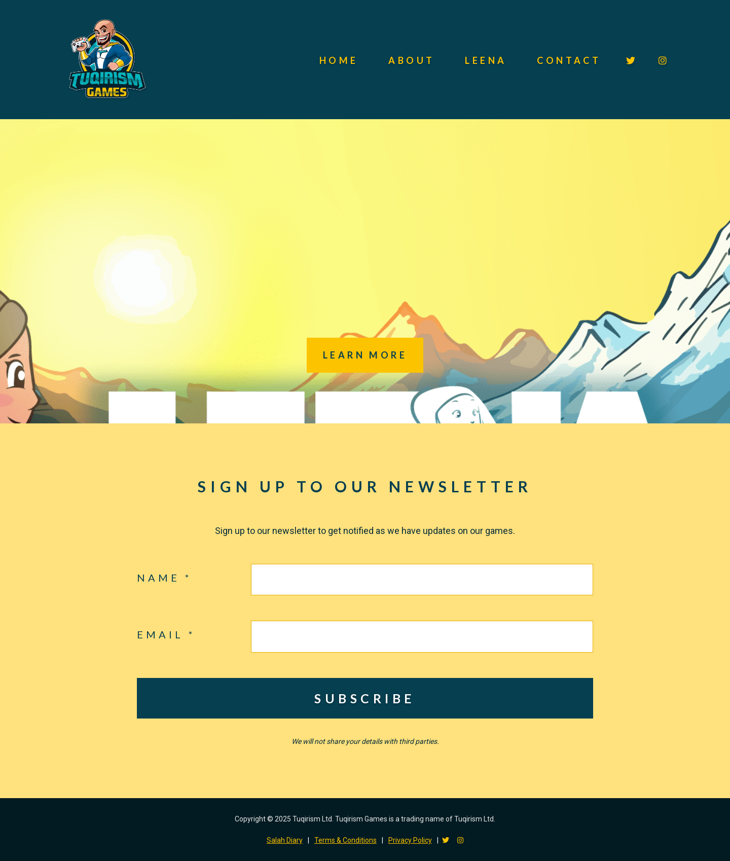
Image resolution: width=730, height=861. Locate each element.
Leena (485, 60)
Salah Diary (285, 840)
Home (338, 60)
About (411, 60)
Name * (164, 577)
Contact (569, 60)
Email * (166, 634)
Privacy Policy (410, 840)
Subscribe (365, 698)
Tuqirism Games (106, 59)
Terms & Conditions (345, 840)
